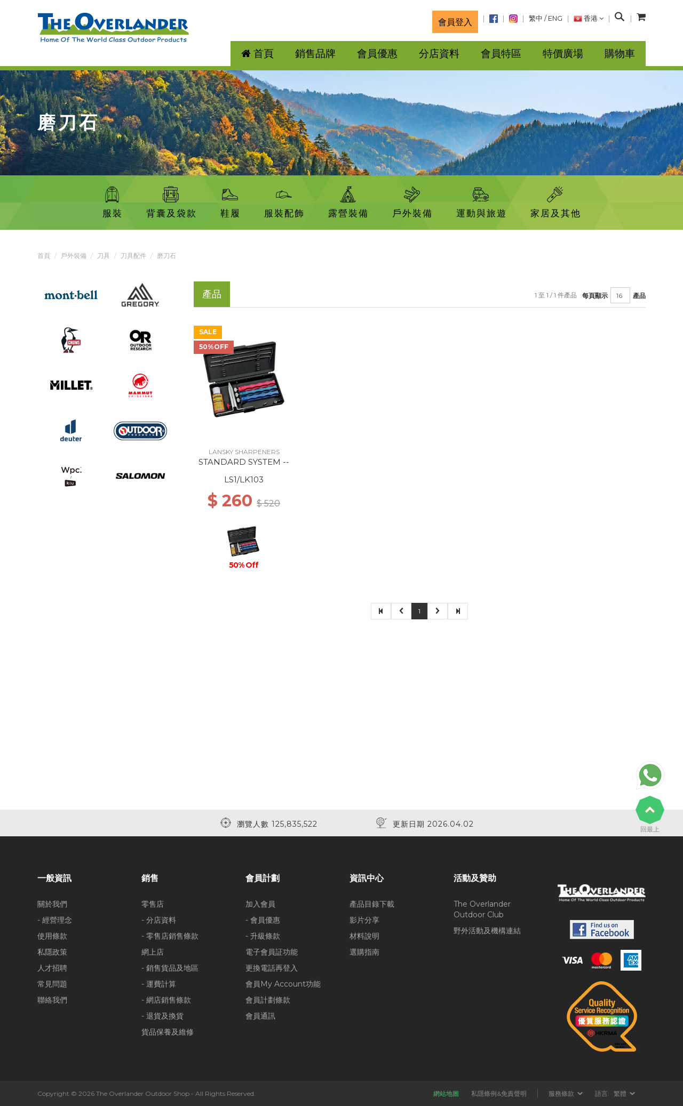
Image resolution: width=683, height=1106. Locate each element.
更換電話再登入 (271, 968)
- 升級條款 (262, 936)
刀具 (103, 256)
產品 (639, 296)
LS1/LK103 (244, 479)
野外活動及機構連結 (487, 930)
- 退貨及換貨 (162, 1016)
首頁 (43, 256)
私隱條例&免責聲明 (499, 1093)
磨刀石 (166, 256)
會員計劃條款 (267, 1000)
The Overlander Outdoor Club (482, 909)
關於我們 (52, 904)
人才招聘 (52, 968)
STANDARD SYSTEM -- (243, 462)
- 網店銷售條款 (166, 1000)
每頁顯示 (595, 296)
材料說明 (364, 936)
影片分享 (364, 920)
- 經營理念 (54, 920)
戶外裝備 (73, 256)
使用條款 (52, 936)
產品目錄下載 (372, 904)
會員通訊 (260, 1016)
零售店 (152, 904)
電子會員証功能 (271, 952)
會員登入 (455, 22)
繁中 (536, 18)
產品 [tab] (211, 294)
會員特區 (501, 53)
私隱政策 (52, 952)
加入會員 (260, 904)
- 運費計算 (158, 984)
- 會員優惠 (262, 920)
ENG (555, 18)
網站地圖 (446, 1093)
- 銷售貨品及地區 (169, 968)
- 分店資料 (158, 920)
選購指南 (364, 952)
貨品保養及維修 (167, 1032)
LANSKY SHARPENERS (244, 452)
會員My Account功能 (283, 984)
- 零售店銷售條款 (169, 936)
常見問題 (52, 984)
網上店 (152, 952)
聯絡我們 (52, 1000)
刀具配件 (133, 256)
